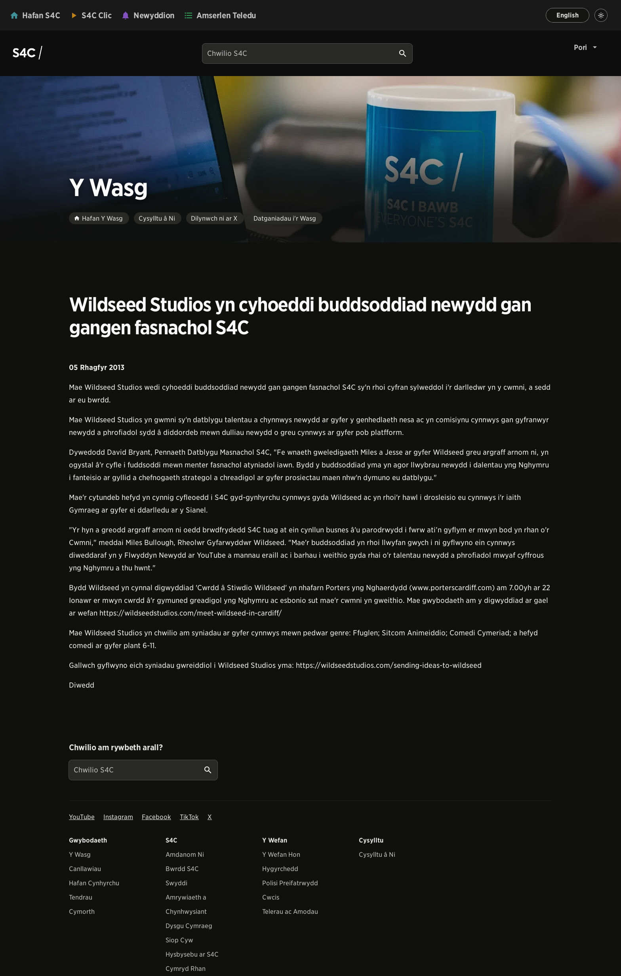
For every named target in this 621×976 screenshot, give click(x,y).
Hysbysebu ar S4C (192, 954)
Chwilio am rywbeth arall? (115, 747)
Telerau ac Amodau (290, 911)
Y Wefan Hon (281, 854)
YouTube (82, 817)
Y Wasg (80, 854)
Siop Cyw (179, 940)
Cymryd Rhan (186, 968)
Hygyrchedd (280, 869)
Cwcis (270, 897)
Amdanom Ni (185, 854)
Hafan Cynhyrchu (94, 883)
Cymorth (82, 911)
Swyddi (176, 883)
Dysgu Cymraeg (189, 926)
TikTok (189, 817)
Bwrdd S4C (182, 869)
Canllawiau (85, 869)
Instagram (118, 817)
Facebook (156, 817)
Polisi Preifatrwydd (290, 883)
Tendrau (80, 897)
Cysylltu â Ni (377, 854)
